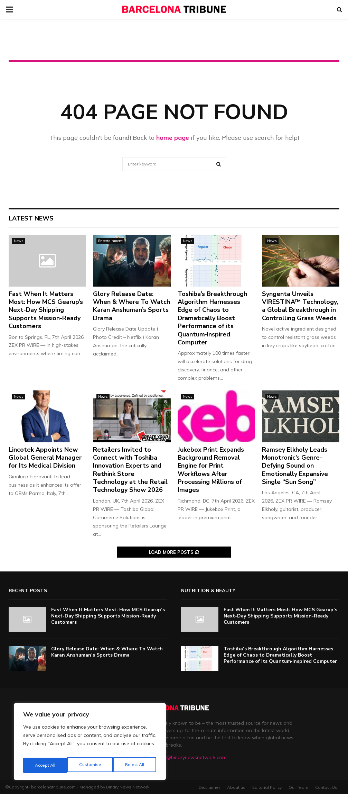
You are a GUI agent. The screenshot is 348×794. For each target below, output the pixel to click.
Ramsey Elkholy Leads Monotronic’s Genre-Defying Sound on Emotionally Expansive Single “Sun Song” (295, 465)
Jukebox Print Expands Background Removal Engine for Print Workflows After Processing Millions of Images (211, 469)
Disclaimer (209, 787)
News (18, 240)
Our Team (298, 787)
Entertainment (110, 240)
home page (172, 138)
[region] (90, 743)
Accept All (135, 765)
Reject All (90, 765)
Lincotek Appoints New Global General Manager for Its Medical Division (45, 457)
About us (236, 787)
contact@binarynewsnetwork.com (188, 757)
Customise (45, 765)
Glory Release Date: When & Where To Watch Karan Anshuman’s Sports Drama (131, 306)
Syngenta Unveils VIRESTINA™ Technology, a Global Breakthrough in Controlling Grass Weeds (300, 306)
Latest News (31, 218)
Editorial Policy (267, 787)
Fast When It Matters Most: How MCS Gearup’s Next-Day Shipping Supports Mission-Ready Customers (46, 310)
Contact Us (326, 787)
